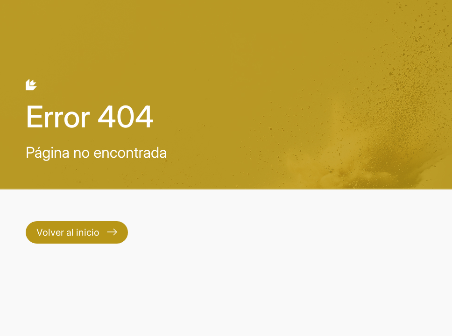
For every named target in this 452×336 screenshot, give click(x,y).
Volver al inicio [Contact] (76, 232)
